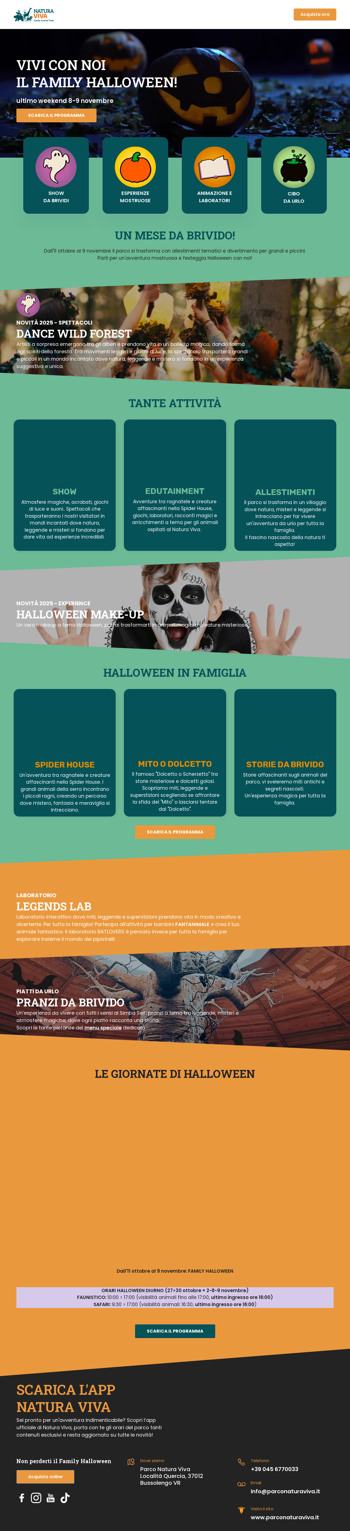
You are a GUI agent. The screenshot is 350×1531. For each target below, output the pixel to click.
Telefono (260, 1460)
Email (256, 1483)
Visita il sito (262, 1509)
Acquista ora (315, 14)
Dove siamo (152, 1460)
